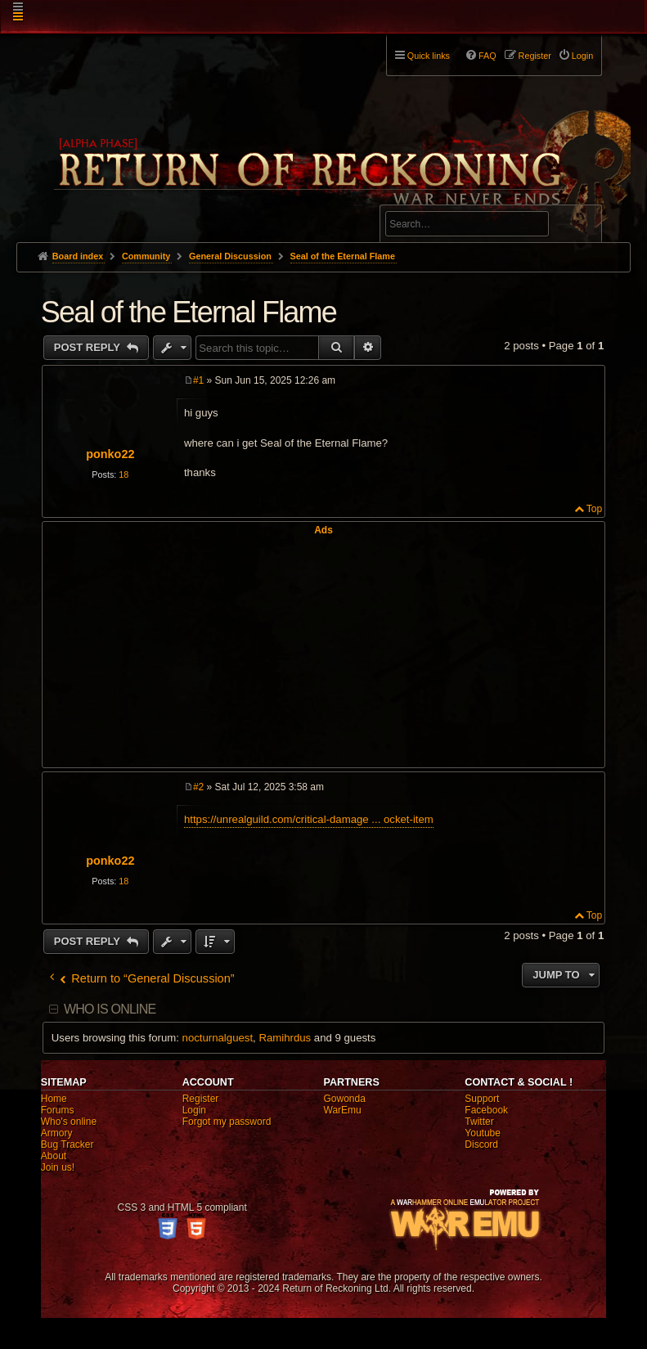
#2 (198, 787)
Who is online (109, 1009)
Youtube (483, 1133)
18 (123, 474)
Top (594, 509)
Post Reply (89, 347)
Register (200, 1098)
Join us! (57, 1167)
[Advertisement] (323, 650)
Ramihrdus (284, 1038)
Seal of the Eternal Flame (342, 256)
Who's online (69, 1121)
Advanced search (436, 198)
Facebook (486, 1110)
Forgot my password (227, 1121)
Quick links (428, 56)
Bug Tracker (67, 1144)
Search (580, 226)
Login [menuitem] (582, 56)
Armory (57, 1133)
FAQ (487, 56)
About (53, 1156)
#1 (198, 380)
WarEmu (343, 1110)
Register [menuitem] (535, 56)
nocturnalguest (218, 1038)
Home (54, 1098)
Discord (481, 1144)
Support (482, 1098)
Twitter (479, 1121)
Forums (57, 1110)
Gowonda (345, 1098)
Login (194, 1110)
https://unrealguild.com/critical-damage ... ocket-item (309, 819)
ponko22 (110, 454)
